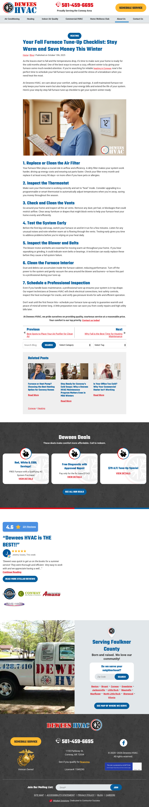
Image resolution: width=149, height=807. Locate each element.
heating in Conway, (103, 68)
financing (85, 760)
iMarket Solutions (61, 799)
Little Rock (113, 689)
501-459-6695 (74, 5)
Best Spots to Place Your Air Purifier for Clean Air (50, 334)
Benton (94, 685)
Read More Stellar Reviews (20, 578)
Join (116, 786)
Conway (32, 407)
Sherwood (106, 696)
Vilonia (118, 696)
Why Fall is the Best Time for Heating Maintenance (103, 334)
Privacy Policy (116, 766)
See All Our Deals (74, 491)
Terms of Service (124, 766)
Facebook (123, 741)
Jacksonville (98, 689)
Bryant (104, 685)
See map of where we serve (112, 705)
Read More (34, 394)
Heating (74, 36)
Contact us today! (91, 320)
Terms (139, 768)
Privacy (135, 768)
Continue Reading (12, 571)
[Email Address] (89, 786)
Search (49, 345)
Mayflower (101, 693)
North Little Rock (119, 693)
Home (25, 55)
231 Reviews (29, 526)
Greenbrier (127, 685)
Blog (32, 55)
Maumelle (126, 689)
